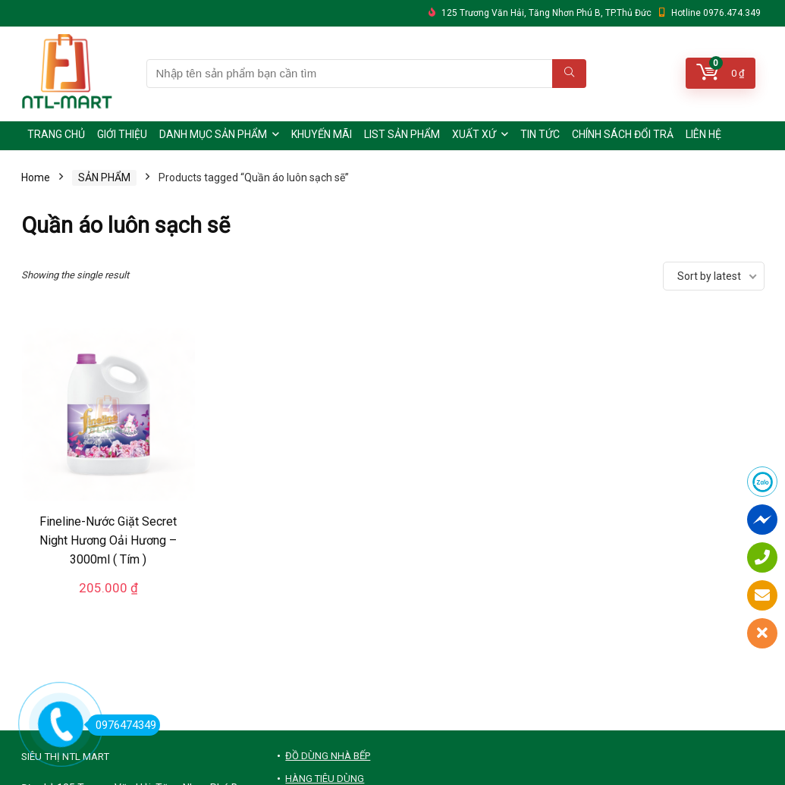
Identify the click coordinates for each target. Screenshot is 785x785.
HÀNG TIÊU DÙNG (324, 778)
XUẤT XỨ (474, 134)
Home (35, 177)
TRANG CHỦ (56, 134)
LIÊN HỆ (703, 134)
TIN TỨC (540, 134)
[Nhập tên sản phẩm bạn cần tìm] (569, 73)
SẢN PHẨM (104, 177)
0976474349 (121, 725)
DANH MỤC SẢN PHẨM (213, 134)
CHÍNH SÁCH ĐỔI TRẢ (623, 134)
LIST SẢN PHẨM (402, 134)
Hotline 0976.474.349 (716, 13)
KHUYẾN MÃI (321, 134)
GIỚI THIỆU (122, 134)
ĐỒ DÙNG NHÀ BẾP (327, 755)
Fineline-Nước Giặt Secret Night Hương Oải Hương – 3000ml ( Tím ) (108, 540)
